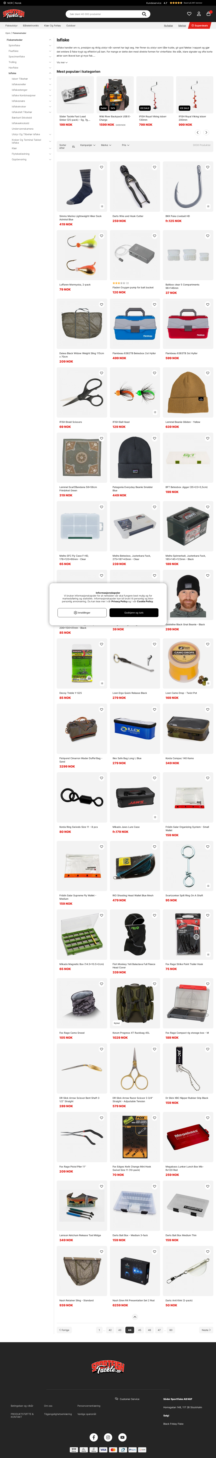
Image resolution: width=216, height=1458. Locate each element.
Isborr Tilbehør (29, 78)
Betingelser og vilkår (22, 1405)
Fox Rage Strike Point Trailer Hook (184, 964)
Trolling (28, 62)
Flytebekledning (29, 153)
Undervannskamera (22, 128)
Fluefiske (28, 50)
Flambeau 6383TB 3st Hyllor (181, 353)
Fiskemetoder (19, 33)
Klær (29, 148)
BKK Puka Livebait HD (178, 216)
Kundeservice (153, 3)
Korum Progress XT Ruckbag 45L (131, 1032)
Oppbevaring (29, 159)
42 (110, 1330)
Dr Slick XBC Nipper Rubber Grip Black (187, 1097)
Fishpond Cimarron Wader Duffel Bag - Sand (80, 760)
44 (129, 1330)
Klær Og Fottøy (52, 25)
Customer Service (129, 1399)
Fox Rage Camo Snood (72, 1032)
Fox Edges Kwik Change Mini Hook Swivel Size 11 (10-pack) (132, 1168)
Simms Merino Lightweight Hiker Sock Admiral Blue (80, 218)
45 (139, 1330)
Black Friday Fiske (173, 1423)
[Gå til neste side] (206, 1330)
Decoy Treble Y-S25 (70, 692)
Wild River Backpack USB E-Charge (115, 118)
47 (159, 1330)
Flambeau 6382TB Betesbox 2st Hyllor (134, 353)
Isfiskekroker (29, 106)
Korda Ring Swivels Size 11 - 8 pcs (78, 826)
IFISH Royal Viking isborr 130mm (152, 118)
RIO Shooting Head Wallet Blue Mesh (133, 895)
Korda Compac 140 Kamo (180, 758)
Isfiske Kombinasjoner (29, 95)
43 (119, 1330)
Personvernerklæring (88, 1405)
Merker (182, 25)
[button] (188, 3)
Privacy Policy (119, 601)
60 (170, 1330)
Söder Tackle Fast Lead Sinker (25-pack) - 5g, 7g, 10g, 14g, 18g (73, 118)
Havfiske (28, 67)
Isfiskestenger (29, 89)
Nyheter (168, 25)
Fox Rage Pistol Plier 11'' (72, 1166)
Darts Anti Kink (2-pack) (179, 1300)
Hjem (7, 33)
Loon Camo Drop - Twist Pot (181, 692)
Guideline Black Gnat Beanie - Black (185, 624)
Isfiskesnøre (29, 100)
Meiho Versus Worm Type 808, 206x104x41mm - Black (76, 626)
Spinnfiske (28, 45)
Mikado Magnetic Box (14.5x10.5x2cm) (81, 964)
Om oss (48, 1405)
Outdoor (70, 25)
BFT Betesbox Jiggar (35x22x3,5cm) (187, 487)
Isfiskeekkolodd (20, 123)
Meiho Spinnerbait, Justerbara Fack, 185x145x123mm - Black (186, 557)
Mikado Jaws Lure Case (126, 826)
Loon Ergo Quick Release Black (130, 692)
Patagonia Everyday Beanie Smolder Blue (133, 489)
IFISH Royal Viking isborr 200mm (192, 118)
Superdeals (200, 25)
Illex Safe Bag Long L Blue (127, 758)
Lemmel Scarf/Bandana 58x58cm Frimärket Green (78, 489)
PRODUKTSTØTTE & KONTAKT (22, 1415)
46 (149, 1330)
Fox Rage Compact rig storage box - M (187, 1032)
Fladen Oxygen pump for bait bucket (133, 287)
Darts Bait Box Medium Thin (181, 1235)
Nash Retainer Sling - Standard (76, 1300)
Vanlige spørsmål (86, 1414)
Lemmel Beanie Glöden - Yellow (183, 421)
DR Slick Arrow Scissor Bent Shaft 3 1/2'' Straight (79, 1099)
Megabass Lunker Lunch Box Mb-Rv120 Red (185, 1168)
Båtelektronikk (31, 25)
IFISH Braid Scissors (70, 421)
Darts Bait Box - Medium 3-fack (130, 1235)
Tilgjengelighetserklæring (58, 1414)
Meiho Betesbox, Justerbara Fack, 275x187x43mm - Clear (132, 557)
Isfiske (28, 73)
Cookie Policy (145, 601)
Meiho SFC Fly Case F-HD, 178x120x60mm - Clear (74, 557)
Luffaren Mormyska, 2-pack (75, 284)
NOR (14, 3)
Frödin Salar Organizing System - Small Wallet (187, 828)
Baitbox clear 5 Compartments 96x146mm (182, 286)
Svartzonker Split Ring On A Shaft (184, 895)
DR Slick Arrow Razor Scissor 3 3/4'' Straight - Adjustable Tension (133, 1099)
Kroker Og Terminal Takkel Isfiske (29, 141)
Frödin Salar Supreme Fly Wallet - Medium (77, 897)
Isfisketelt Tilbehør (29, 112)
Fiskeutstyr (11, 25)
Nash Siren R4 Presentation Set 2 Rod (134, 1300)
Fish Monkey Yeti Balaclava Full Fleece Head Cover (134, 966)
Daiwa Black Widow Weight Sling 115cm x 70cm (81, 355)
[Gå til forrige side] (64, 1330)
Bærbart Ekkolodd (22, 117)
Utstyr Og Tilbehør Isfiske (29, 134)
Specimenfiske (28, 56)
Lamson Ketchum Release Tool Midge (80, 1235)
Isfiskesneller (29, 84)
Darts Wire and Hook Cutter (128, 216)
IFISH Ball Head (121, 421)
